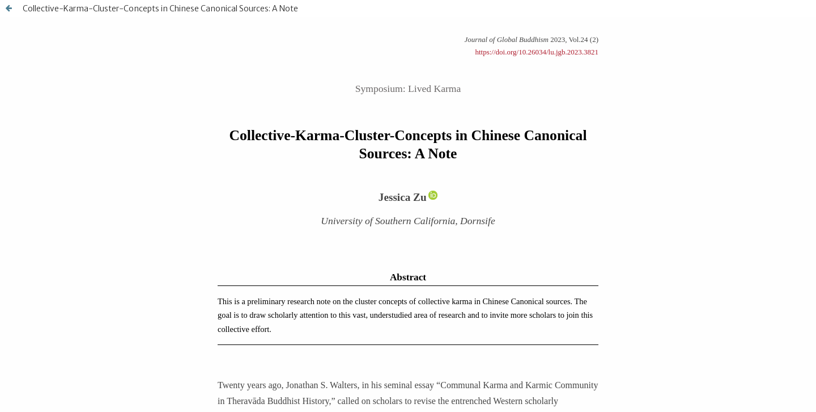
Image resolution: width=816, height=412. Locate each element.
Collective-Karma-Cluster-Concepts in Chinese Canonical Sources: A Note (160, 8)
